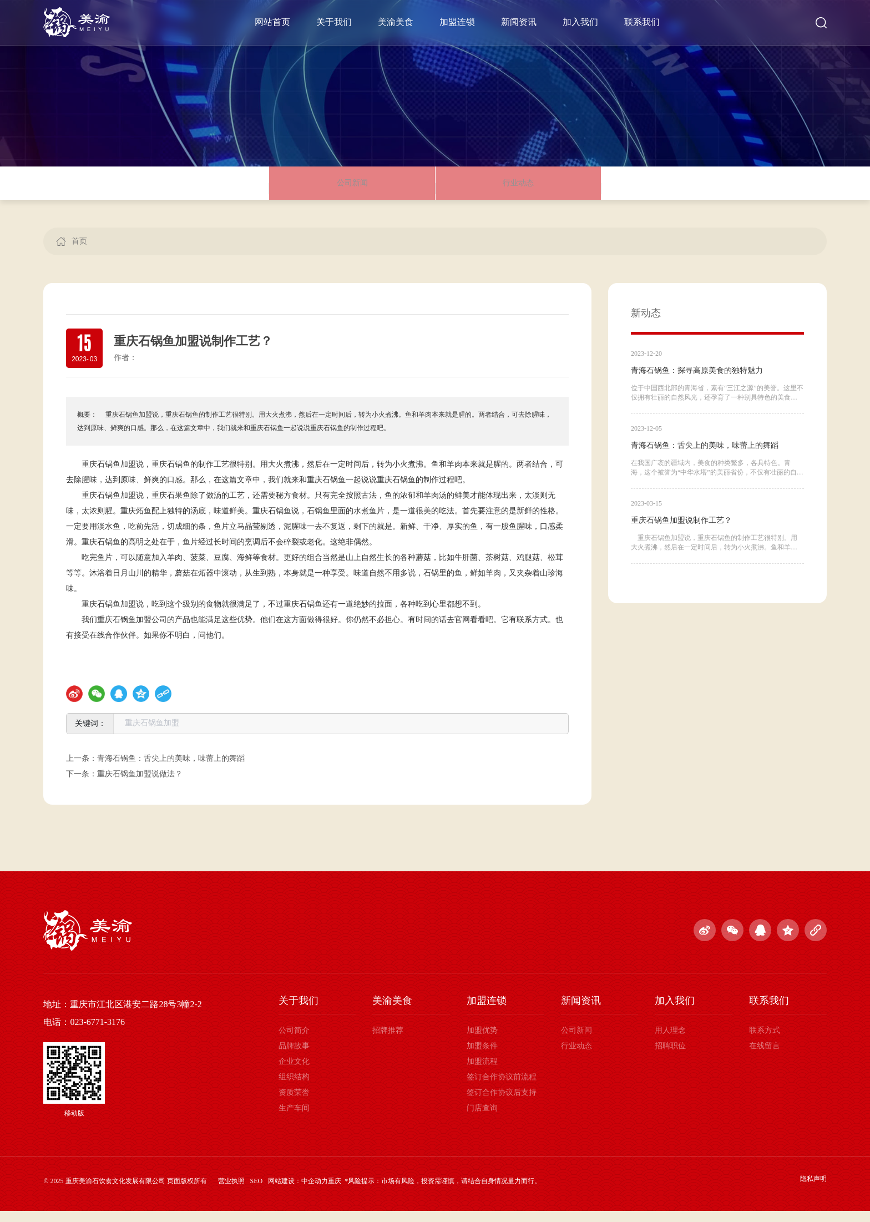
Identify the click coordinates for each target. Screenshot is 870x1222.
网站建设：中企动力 (298, 1192)
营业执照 (231, 1192)
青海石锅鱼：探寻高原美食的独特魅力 (697, 381)
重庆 (334, 1192)
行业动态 (518, 188)
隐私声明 (813, 1190)
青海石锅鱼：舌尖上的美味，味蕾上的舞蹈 (171, 769)
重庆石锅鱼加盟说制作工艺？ (681, 531)
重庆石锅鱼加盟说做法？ (140, 785)
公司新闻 (352, 188)
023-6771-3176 (97, 1033)
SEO (256, 1192)
